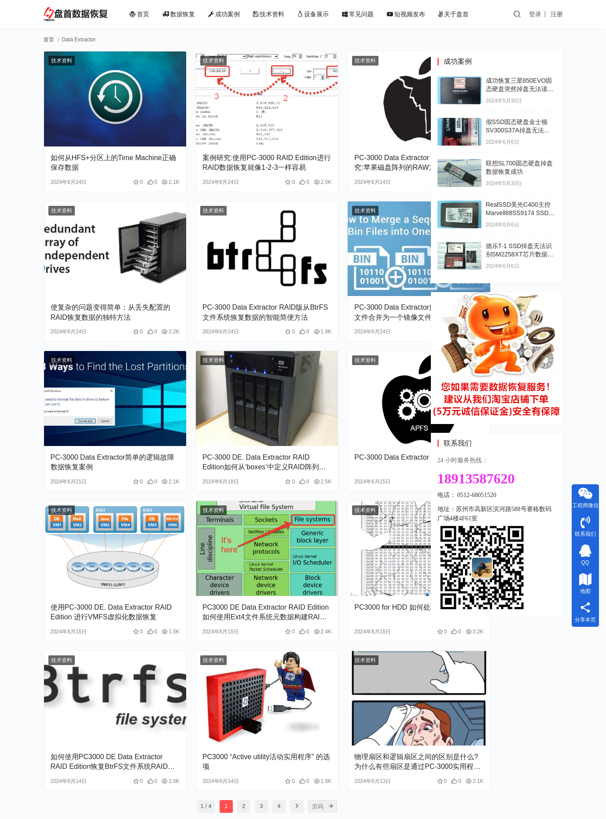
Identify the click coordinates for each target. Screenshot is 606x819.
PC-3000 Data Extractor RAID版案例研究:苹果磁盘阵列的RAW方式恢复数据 (360, 148)
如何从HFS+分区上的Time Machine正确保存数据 (92, 147)
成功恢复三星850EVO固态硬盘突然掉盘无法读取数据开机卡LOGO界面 (520, 89)
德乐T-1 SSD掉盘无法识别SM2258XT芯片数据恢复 (520, 254)
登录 (535, 14)
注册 (557, 14)
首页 (153, 14)
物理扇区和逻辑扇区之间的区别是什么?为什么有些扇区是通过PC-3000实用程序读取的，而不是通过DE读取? (361, 686)
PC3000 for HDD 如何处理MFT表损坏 (361, 550)
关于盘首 (467, 14)
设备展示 (326, 14)
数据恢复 (192, 14)
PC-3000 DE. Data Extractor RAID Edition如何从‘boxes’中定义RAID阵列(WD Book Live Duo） (232, 417)
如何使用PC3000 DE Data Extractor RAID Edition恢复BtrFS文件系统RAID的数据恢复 (102, 686)
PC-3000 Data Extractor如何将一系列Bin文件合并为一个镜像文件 (360, 281)
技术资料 (282, 14)
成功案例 (237, 14)
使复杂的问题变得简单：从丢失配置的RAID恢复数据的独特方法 (103, 281)
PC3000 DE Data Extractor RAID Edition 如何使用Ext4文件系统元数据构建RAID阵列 (231, 551)
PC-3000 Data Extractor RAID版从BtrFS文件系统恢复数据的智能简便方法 (231, 282)
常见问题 (371, 14)
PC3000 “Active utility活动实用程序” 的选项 (231, 685)
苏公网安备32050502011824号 (353, 798)
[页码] (296, 730)
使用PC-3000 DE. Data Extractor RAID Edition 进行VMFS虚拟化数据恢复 (102, 551)
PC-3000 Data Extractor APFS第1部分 (361, 416)
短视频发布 (419, 14)
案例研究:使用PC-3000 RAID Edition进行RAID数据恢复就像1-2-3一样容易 (230, 148)
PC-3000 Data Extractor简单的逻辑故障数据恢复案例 (102, 416)
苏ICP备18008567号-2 (429, 798)
